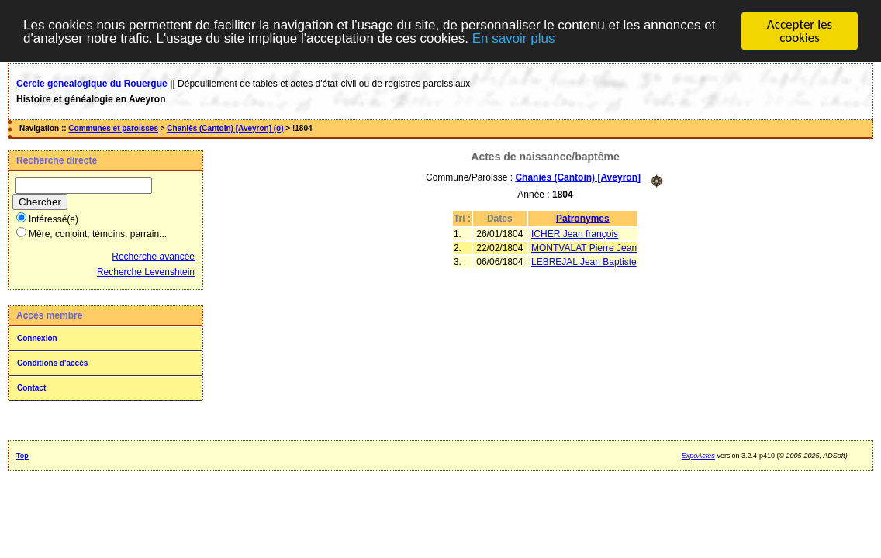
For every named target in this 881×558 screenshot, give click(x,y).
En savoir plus (513, 37)
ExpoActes (698, 456)
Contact (31, 388)
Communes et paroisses (113, 128)
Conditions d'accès (52, 363)
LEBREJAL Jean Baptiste (584, 261)
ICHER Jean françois (574, 233)
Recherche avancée (153, 256)
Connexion (37, 338)
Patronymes (583, 217)
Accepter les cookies (799, 31)
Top (22, 456)
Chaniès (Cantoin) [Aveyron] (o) (225, 128)
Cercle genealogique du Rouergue (92, 83)
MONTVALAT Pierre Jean (584, 247)
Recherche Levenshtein (146, 272)
